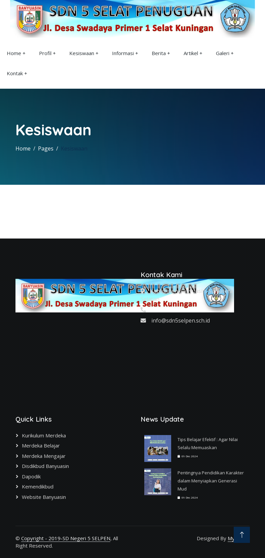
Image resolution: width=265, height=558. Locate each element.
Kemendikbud (37, 486)
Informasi (123, 53)
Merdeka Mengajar (44, 456)
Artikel (191, 53)
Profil (45, 53)
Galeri (222, 53)
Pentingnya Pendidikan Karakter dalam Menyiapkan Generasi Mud (211, 481)
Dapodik (31, 476)
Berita (159, 53)
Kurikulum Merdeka (44, 435)
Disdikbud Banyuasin (45, 466)
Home (14, 53)
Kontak (15, 73)
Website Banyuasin (44, 496)
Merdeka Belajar (41, 445)
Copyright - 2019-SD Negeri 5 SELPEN (65, 538)
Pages (45, 148)
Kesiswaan (81, 53)
